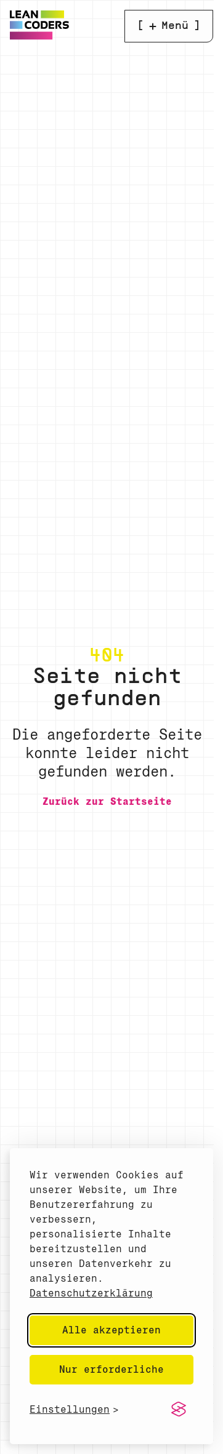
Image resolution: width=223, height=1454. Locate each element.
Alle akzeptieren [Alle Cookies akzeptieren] (111, 1330)
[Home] (39, 36)
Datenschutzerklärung (91, 1293)
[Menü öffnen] (168, 26)
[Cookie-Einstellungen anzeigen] (74, 1409)
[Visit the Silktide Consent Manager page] (178, 1409)
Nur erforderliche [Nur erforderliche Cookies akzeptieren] (111, 1369)
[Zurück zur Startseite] (107, 801)
